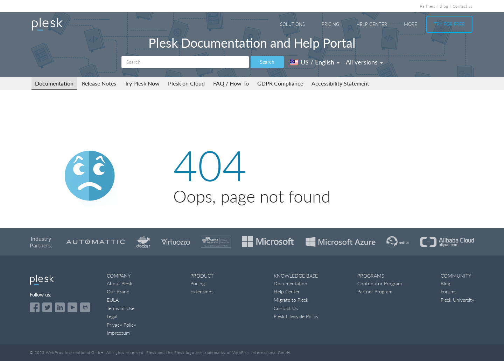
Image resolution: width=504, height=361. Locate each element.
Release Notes (99, 83)
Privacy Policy (121, 325)
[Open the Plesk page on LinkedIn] (60, 307)
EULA (113, 300)
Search (267, 62)
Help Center (371, 24)
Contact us (462, 6)
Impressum (118, 333)
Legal (112, 316)
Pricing (331, 24)
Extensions (202, 291)
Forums (448, 291)
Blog (444, 6)
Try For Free (449, 24)
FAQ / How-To (231, 83)
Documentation (54, 83)
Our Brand (118, 291)
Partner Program (374, 291)
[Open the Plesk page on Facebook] (35, 307)
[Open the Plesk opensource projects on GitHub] (85, 307)
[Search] (185, 62)
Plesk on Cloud (186, 83)
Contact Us (286, 308)
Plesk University (457, 300)
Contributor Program (379, 283)
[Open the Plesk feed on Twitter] (47, 307)
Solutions (292, 24)
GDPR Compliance (280, 83)
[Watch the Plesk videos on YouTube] (72, 307)
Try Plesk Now (142, 83)
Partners (427, 6)
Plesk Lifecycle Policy (296, 316)
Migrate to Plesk (291, 300)
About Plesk (119, 283)
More (410, 24)
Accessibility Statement (340, 83)
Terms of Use (120, 308)
